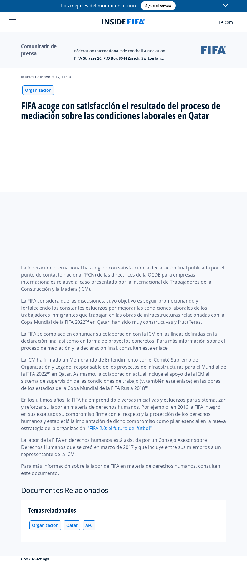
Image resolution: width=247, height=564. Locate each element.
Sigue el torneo (158, 5)
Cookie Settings (35, 559)
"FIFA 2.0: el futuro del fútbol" (120, 428)
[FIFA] (123, 22)
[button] (225, 5)
